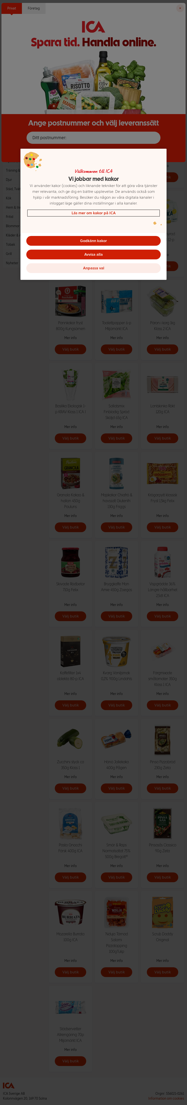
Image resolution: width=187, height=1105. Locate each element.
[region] (93, 214)
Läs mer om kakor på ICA (94, 213)
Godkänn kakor (93, 240)
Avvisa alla (93, 254)
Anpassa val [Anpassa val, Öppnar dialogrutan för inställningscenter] (93, 268)
